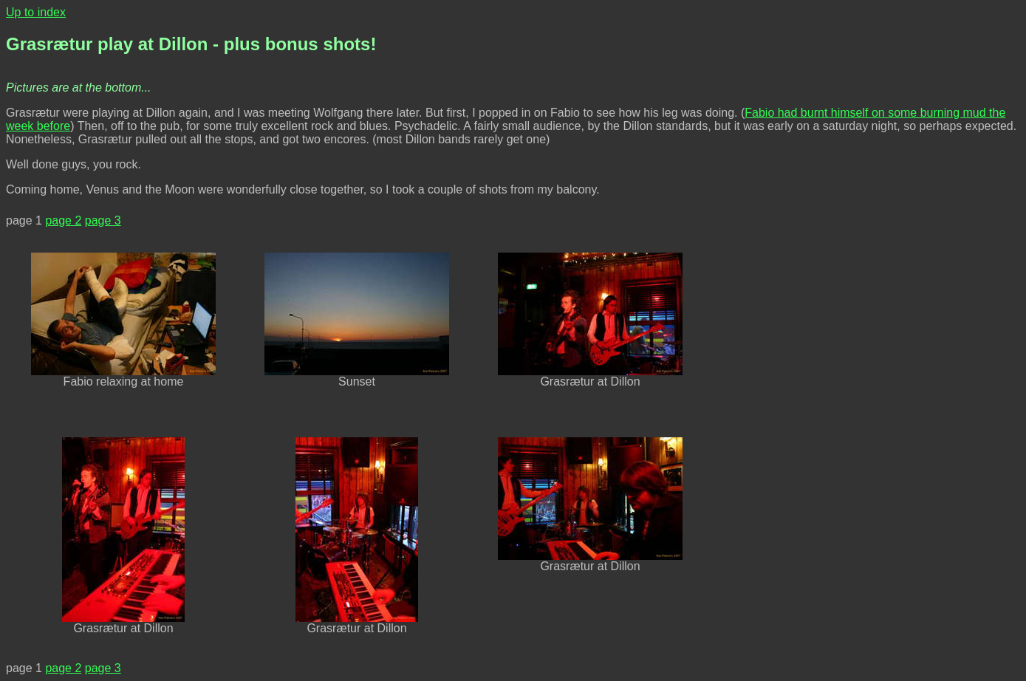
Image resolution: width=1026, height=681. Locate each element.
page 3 (103, 220)
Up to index (36, 12)
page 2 (63, 220)
